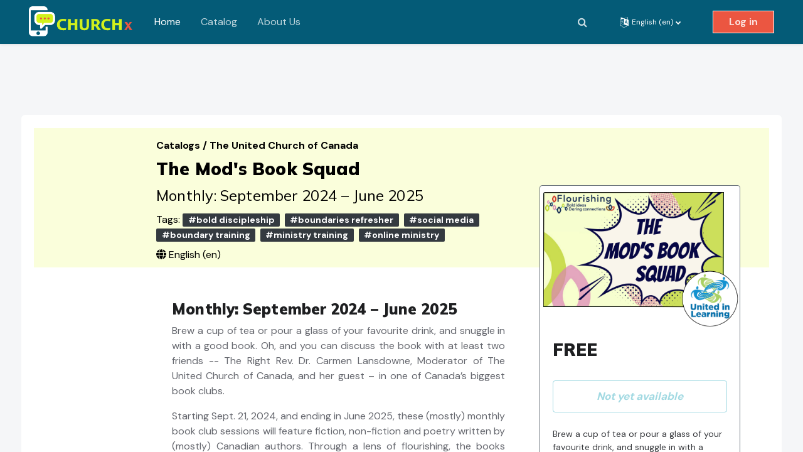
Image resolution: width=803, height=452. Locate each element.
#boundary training (212, 223)
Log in (743, 21)
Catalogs (185, 134)
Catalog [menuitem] (219, 21)
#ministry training (313, 223)
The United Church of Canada (290, 134)
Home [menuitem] (167, 21)
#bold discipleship (237, 208)
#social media (447, 208)
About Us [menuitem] (278, 21)
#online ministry (407, 223)
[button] (582, 22)
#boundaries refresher (348, 208)
